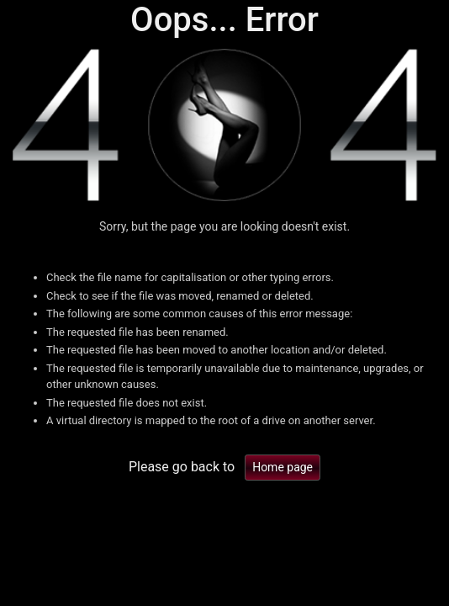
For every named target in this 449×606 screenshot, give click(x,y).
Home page (282, 467)
